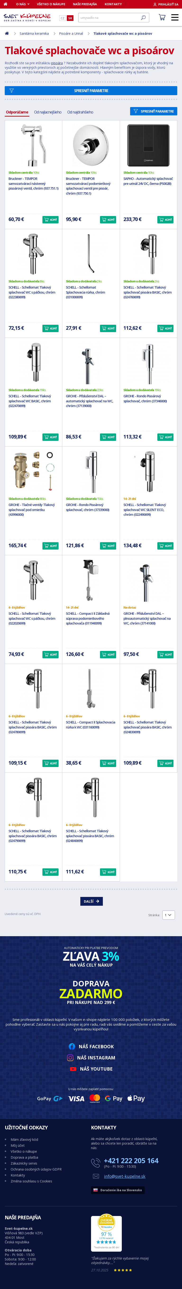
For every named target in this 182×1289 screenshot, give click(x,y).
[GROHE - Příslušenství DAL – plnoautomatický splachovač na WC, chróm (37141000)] (148, 580)
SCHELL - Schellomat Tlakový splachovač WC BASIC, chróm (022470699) (30, 401)
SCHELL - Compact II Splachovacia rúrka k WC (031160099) (90, 724)
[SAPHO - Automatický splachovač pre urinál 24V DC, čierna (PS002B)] (148, 145)
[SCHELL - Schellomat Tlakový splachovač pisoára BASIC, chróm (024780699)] (34, 689)
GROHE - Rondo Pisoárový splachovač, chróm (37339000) (87, 507)
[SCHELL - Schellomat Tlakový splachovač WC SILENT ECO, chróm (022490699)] (148, 471)
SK (70, 18)
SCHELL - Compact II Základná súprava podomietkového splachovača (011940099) (87, 618)
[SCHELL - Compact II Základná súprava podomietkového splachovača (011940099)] (91, 580)
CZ (62, 18)
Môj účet (18, 1145)
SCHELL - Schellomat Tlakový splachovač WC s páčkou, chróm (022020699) (32, 618)
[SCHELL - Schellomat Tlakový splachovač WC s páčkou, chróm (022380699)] (34, 254)
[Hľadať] (113, 17)
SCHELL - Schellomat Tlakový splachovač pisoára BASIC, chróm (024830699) (147, 727)
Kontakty (113, 4)
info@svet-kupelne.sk (125, 1176)
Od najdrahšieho (80, 112)
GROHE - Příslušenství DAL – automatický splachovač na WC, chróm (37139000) (89, 401)
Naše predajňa (85, 4)
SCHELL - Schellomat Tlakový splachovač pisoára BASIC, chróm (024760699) (147, 292)
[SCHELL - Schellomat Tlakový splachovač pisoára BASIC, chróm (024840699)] (91, 797)
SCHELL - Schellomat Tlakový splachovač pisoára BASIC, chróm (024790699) (33, 836)
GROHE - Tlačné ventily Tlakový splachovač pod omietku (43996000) (32, 509)
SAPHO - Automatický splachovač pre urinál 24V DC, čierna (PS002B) (148, 181)
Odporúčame (17, 112)
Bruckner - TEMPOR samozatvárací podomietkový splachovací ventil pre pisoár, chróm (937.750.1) (88, 186)
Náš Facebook (96, 1046)
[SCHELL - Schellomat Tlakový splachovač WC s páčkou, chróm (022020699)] (34, 580)
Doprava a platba (24, 1157)
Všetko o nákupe (51, 4)
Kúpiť (53, 219)
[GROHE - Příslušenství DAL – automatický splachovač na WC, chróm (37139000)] (91, 362)
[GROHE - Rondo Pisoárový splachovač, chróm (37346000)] (148, 362)
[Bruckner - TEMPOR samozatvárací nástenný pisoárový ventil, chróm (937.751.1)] (34, 145)
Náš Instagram (96, 1057)
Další (88, 901)
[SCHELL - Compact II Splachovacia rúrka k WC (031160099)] (91, 689)
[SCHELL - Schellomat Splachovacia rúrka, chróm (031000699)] (91, 254)
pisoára (57, 63)
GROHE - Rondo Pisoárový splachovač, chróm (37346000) (145, 398)
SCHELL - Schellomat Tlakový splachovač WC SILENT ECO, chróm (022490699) (144, 509)
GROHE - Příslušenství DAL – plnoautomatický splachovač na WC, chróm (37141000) (147, 618)
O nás (21, 4)
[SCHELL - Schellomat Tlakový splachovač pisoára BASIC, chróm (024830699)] (148, 689)
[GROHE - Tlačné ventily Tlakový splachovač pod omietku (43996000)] (34, 471)
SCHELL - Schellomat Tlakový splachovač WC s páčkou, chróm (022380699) (32, 292)
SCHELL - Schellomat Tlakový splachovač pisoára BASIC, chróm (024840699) (90, 836)
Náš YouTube (96, 1069)
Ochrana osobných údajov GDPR (36, 1169)
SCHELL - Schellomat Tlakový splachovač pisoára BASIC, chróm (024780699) (33, 727)
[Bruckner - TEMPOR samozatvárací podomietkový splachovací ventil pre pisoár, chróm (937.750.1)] (91, 145)
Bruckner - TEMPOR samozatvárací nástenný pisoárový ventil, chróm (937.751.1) (33, 183)
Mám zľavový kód (24, 1139)
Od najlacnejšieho (47, 112)
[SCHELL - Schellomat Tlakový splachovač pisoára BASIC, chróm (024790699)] (34, 797)
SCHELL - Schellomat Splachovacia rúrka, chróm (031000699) (85, 292)
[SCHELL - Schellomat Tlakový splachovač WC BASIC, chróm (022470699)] (34, 362)
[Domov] (8, 4)
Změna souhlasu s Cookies (31, 1181)
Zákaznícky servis (24, 1163)
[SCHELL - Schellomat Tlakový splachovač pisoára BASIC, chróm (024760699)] (148, 254)
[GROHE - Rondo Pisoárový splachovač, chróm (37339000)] (91, 471)
